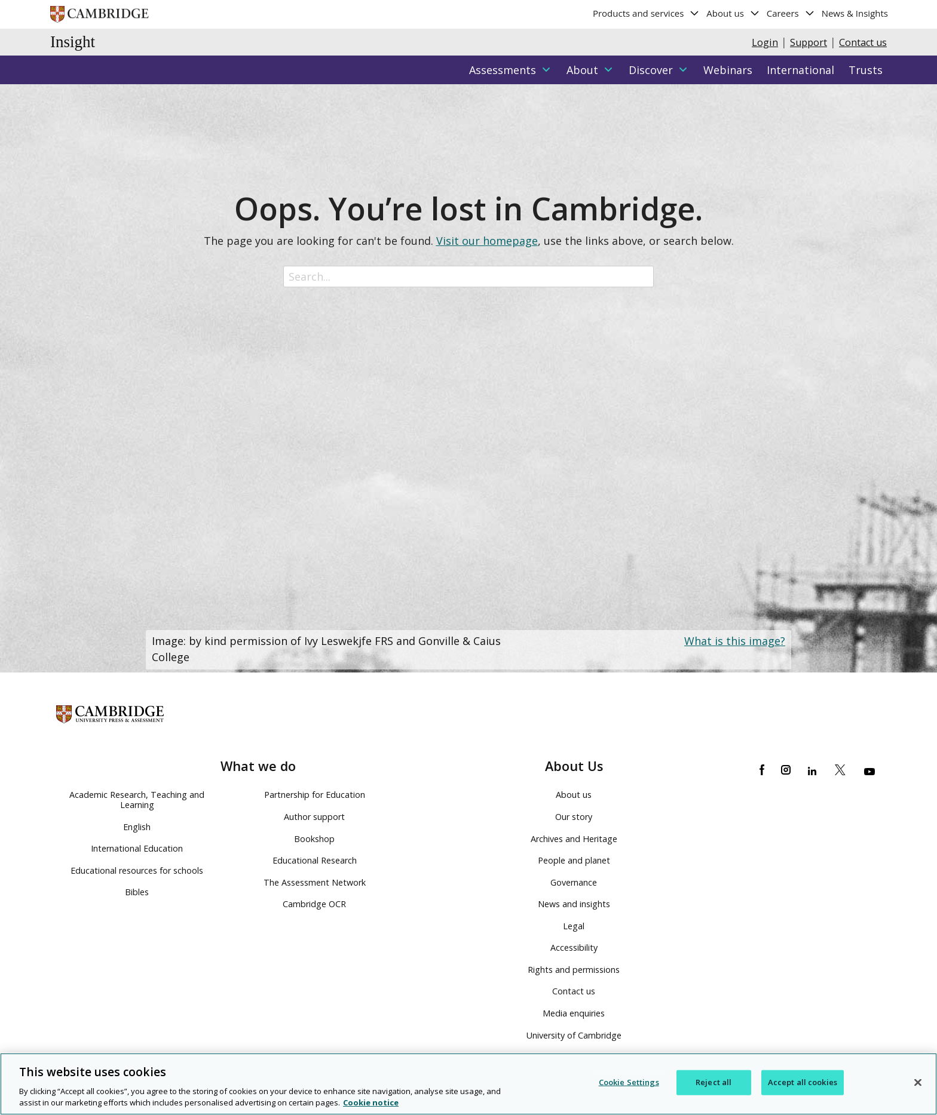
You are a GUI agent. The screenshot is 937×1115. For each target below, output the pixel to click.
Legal (573, 926)
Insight (72, 42)
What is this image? (734, 641)
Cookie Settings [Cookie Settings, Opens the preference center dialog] (629, 1082)
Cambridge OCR (314, 904)
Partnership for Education (314, 794)
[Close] (918, 1083)
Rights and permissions (574, 969)
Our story (573, 816)
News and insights (574, 904)
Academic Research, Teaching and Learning (136, 799)
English (137, 827)
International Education (137, 848)
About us (733, 13)
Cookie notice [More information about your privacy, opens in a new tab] (371, 1103)
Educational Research (314, 860)
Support (808, 42)
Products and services (646, 13)
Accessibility (574, 947)
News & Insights (855, 13)
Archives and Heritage (574, 838)
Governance (573, 882)
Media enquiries (574, 1013)
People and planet (574, 860)
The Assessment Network (315, 882)
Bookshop (314, 838)
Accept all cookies (802, 1082)
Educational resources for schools (137, 870)
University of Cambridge (573, 1035)
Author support (314, 816)
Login (765, 42)
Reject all (713, 1082)
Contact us (863, 42)
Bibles (137, 892)
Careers (791, 13)
